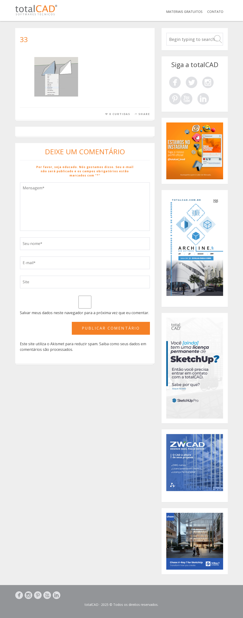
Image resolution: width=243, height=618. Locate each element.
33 (24, 39)
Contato (215, 11)
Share (144, 114)
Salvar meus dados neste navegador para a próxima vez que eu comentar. (84, 312)
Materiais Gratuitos (184, 11)
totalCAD (91, 604)
